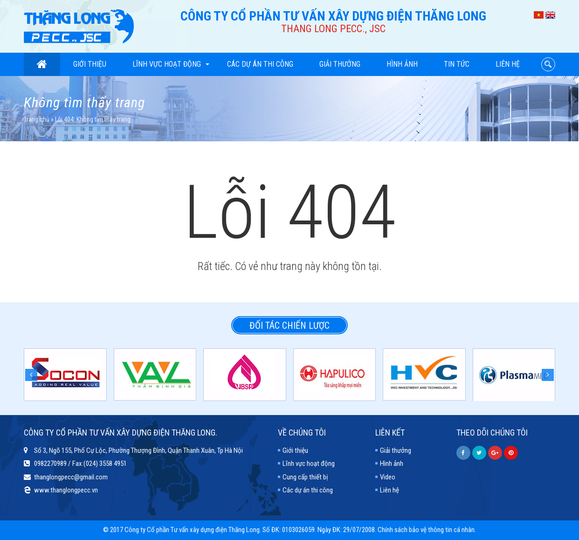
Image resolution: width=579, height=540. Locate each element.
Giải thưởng (339, 64)
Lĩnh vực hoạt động (170, 64)
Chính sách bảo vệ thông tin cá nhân (426, 530)
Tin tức (456, 64)
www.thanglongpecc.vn (66, 490)
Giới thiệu (89, 64)
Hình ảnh (402, 64)
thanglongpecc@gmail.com (71, 477)
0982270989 (50, 463)
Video (387, 477)
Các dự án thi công (260, 64)
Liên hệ (508, 64)
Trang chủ (36, 119)
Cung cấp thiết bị (305, 477)
